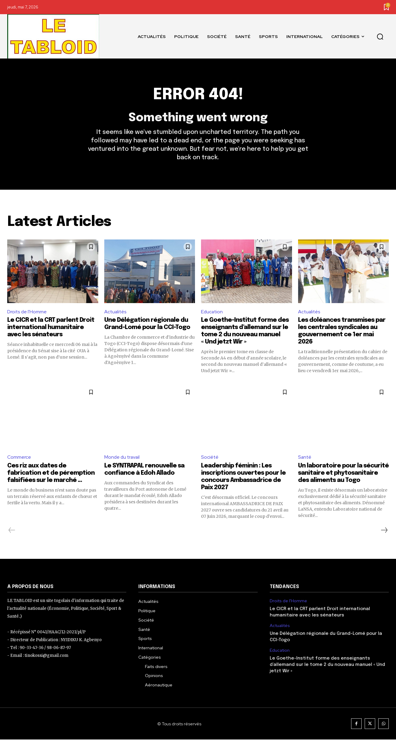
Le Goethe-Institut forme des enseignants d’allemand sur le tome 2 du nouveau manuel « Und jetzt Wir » (327, 666)
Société (210, 458)
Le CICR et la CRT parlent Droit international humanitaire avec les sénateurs (50, 328)
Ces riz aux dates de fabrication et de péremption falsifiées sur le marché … (51, 474)
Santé (305, 458)
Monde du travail (122, 458)
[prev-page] (12, 531)
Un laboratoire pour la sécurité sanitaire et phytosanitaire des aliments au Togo (343, 474)
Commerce (19, 458)
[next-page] (384, 531)
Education (212, 313)
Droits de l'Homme (27, 313)
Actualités (115, 313)
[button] (380, 36)
